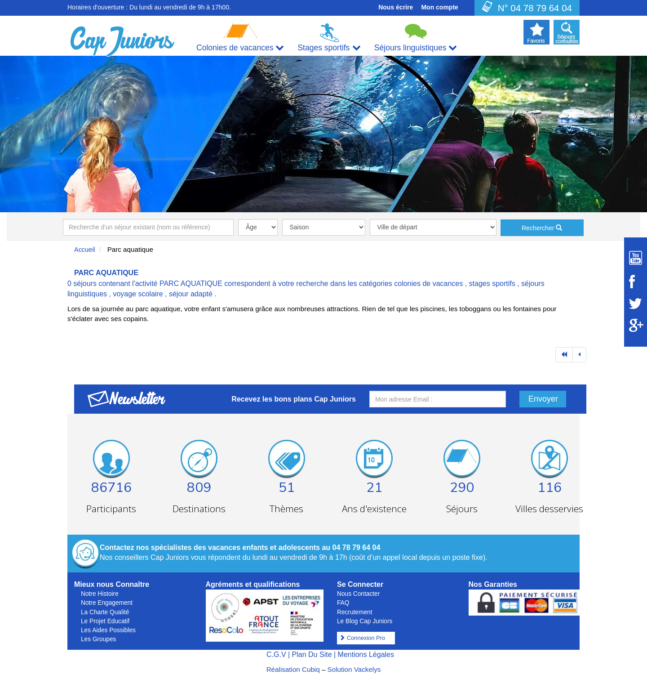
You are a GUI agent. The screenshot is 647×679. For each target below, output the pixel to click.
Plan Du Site (312, 654)
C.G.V (276, 654)
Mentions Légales (366, 654)
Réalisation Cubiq (293, 669)
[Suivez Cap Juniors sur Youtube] (635, 258)
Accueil (84, 249)
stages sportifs (492, 283)
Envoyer (543, 398)
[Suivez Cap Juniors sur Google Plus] (635, 325)
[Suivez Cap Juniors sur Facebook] (635, 281)
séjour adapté (191, 294)
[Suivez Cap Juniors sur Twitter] (635, 303)
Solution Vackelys (354, 669)
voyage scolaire (138, 294)
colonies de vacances (428, 283)
